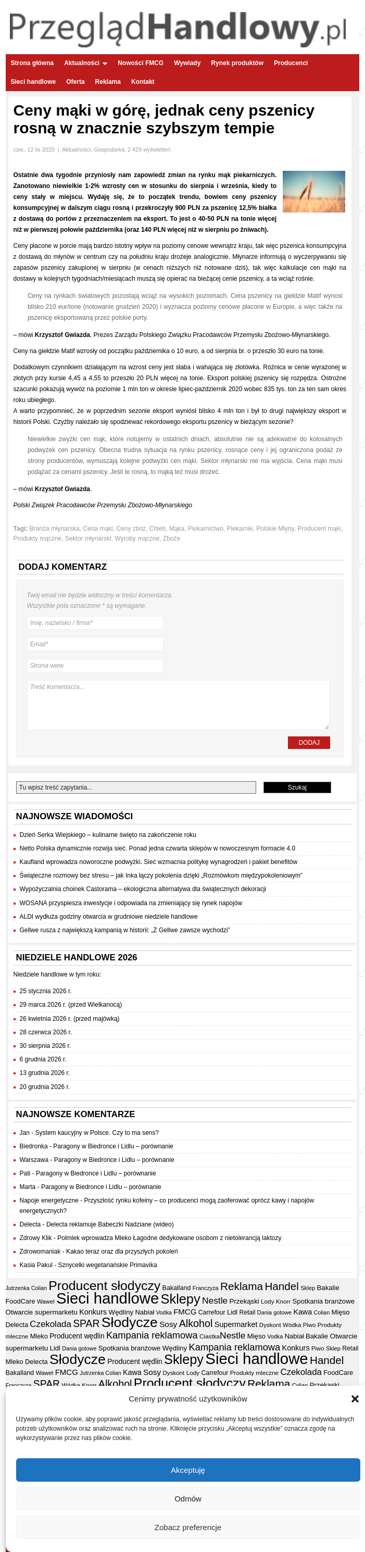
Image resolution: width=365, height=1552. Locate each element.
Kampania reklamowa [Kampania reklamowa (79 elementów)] (152, 1335)
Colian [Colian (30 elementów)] (321, 1312)
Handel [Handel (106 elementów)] (281, 1286)
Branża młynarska (55, 528)
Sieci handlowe (33, 81)
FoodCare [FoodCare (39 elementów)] (20, 1301)
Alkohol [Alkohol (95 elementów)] (196, 1323)
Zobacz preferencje (188, 1528)
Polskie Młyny (275, 528)
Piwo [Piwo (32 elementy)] (309, 1325)
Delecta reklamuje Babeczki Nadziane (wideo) (110, 1224)
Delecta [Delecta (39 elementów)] (17, 1325)
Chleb (157, 528)
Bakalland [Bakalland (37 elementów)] (176, 1288)
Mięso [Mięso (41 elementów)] (341, 1312)
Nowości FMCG (140, 63)
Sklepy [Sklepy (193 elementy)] (180, 1299)
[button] (355, 1401)
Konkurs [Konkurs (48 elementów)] (93, 1312)
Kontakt (143, 81)
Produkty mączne (38, 538)
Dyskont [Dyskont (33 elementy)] (270, 1325)
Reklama (108, 81)
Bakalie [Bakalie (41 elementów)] (328, 1288)
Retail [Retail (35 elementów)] (248, 1312)
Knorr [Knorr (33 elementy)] (283, 1301)
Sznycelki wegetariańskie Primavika (107, 1265)
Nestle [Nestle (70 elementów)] (215, 1300)
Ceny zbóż (131, 528)
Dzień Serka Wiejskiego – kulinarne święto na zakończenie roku (108, 834)
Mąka (176, 528)
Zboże (171, 538)
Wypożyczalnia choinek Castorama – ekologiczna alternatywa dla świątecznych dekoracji (143, 889)
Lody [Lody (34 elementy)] (267, 1301)
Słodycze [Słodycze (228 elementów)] (130, 1322)
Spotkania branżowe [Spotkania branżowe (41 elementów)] (324, 1301)
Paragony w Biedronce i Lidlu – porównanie (113, 1146)
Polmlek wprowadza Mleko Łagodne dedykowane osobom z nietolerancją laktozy (169, 1238)
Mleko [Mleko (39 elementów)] (39, 1336)
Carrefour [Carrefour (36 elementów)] (211, 1312)
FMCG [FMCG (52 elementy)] (184, 1311)
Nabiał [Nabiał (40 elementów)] (144, 1312)
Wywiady (187, 63)
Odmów (188, 1500)
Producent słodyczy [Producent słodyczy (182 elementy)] (104, 1286)
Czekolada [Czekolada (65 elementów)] (50, 1324)
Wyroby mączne (137, 538)
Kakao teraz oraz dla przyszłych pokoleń (122, 1251)
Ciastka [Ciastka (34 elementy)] (209, 1336)
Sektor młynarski (88, 538)
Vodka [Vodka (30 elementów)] (164, 1312)
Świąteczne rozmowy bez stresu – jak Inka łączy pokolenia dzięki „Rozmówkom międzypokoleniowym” (161, 875)
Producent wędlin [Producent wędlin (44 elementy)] (76, 1336)
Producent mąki (319, 528)
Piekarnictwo (205, 528)
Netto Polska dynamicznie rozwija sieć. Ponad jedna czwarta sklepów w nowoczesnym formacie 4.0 (158, 848)
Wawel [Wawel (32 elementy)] (46, 1301)
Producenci (291, 63)
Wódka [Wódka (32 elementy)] (292, 1325)
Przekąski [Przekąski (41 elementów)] (244, 1301)
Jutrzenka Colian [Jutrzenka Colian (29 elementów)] (26, 1288)
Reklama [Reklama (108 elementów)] (241, 1286)
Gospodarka (109, 149)
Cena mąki (97, 528)
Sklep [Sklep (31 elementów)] (307, 1288)
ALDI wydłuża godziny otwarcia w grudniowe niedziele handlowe (109, 916)
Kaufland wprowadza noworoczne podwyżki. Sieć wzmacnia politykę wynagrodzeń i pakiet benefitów (159, 862)
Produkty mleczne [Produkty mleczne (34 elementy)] (254, 1372)
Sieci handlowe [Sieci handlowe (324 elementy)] (107, 1298)
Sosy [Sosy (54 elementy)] (168, 1324)
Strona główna (32, 63)
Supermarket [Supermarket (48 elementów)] (236, 1324)
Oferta (75, 81)
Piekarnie (240, 528)
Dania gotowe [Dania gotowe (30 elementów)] (274, 1312)
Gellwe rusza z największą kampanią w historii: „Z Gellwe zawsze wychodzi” (125, 930)
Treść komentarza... (178, 705)
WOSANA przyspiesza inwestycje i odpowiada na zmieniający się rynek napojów (131, 903)
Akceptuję (188, 1471)
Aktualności (85, 63)
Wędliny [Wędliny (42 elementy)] (121, 1312)
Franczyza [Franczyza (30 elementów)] (206, 1288)
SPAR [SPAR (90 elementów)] (86, 1323)
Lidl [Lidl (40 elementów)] (232, 1312)
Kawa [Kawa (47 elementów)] (302, 1312)
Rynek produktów (237, 63)
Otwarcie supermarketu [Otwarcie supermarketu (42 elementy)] (42, 1312)
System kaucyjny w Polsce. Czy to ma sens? (97, 1132)
